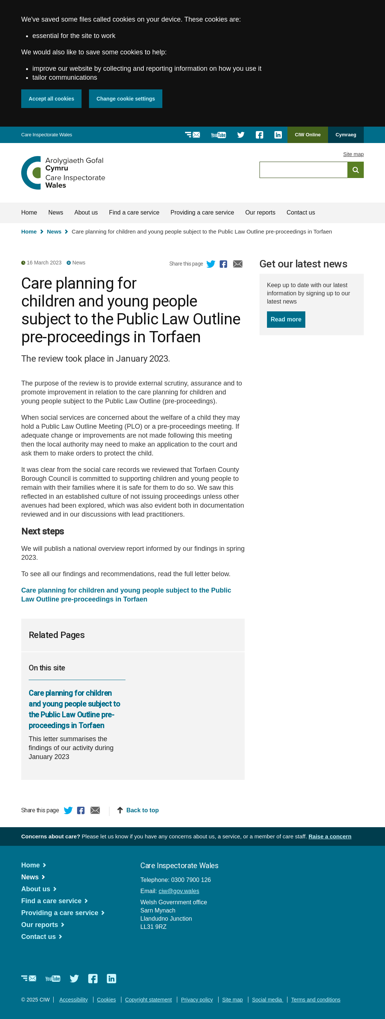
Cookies (106, 1000)
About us (86, 212)
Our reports (260, 212)
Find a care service (134, 212)
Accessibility (73, 1000)
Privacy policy (197, 1000)
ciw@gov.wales (179, 891)
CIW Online (308, 137)
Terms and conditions (315, 1000)
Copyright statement (148, 1000)
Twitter (211, 265)
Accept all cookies (51, 99)
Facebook (224, 265)
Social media (267, 1000)
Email (238, 265)
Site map (353, 154)
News (55, 212)
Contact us (301, 212)
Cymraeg (345, 134)
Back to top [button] (142, 810)
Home (29, 212)
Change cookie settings (125, 99)
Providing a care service (202, 212)
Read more (288, 319)
